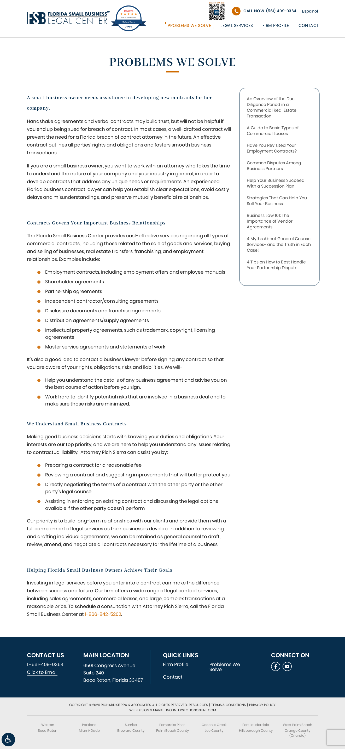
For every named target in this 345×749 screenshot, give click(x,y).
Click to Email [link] (42, 672)
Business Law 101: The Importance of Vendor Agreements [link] (270, 221)
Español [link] (310, 11)
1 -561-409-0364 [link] (45, 664)
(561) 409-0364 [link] (269, 11)
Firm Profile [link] (275, 25)
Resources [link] (198, 704)
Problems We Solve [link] (189, 25)
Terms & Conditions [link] (228, 704)
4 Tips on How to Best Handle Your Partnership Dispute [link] (276, 265)
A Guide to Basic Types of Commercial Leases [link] (273, 131)
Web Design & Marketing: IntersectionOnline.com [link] (172, 710)
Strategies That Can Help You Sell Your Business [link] (277, 201)
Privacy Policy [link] (262, 704)
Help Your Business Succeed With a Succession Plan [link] (276, 183)
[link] (8, 739)
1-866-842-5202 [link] (103, 614)
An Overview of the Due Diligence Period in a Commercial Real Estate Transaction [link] (271, 107)
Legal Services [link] (236, 25)
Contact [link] (309, 25)
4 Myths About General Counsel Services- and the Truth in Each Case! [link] (279, 244)
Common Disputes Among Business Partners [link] (274, 166)
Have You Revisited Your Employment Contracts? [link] (272, 148)
